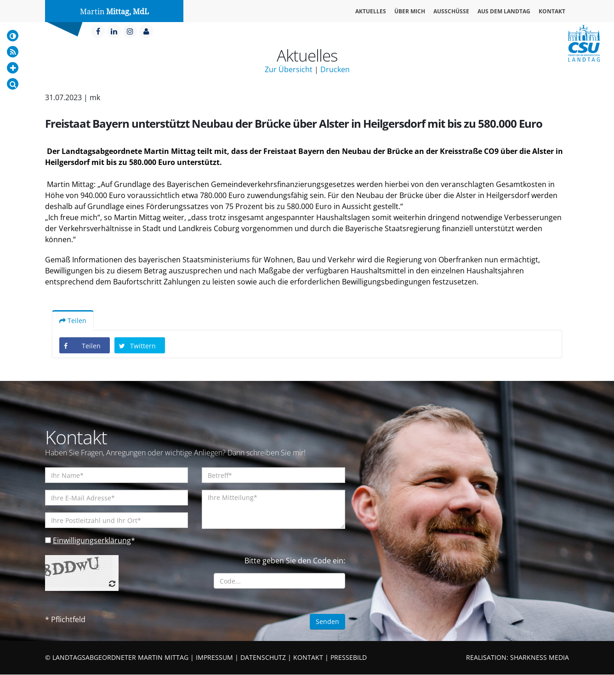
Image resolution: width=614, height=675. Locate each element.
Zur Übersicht (289, 69)
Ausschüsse (451, 11)
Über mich (409, 11)
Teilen (72, 321)
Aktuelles (370, 11)
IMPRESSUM (214, 657)
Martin (114, 11)
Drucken (335, 69)
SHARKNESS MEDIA (539, 657)
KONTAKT (308, 657)
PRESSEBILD (348, 657)
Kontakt (552, 11)
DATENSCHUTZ (263, 657)
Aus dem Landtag (504, 11)
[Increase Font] (12, 68)
